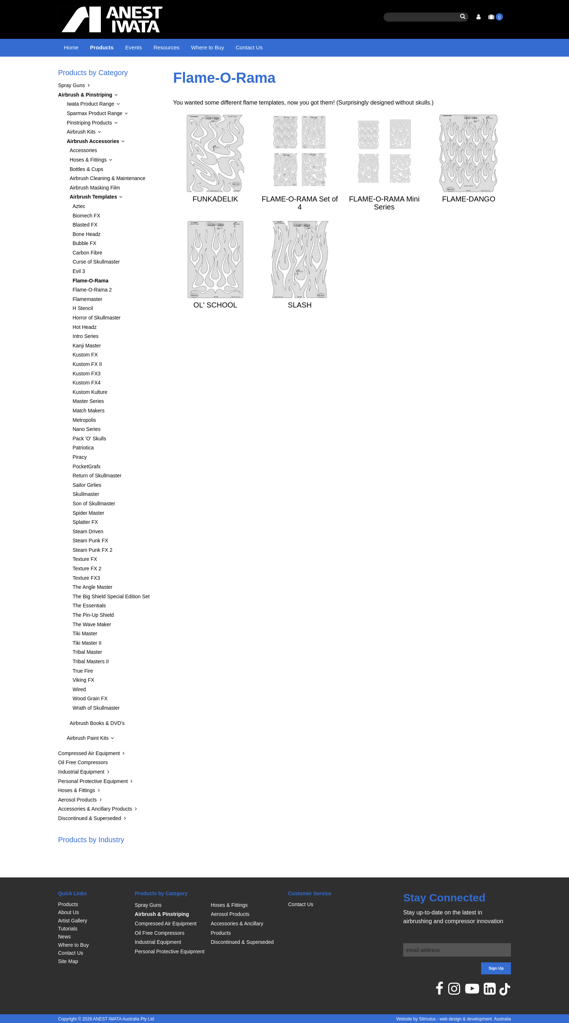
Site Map (68, 961)
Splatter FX (85, 540)
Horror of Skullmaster (96, 336)
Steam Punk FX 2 (92, 568)
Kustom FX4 (87, 401)
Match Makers (89, 429)
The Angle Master (92, 605)
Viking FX (83, 698)
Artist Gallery (72, 921)
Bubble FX (84, 262)
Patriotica (83, 466)
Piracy (80, 475)
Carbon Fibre (87, 271)
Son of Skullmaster (94, 522)
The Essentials (89, 624)
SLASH (300, 323)
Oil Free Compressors (83, 781)
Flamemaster (87, 317)
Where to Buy (207, 47)
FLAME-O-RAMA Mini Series (384, 221)
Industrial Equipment (81, 790)
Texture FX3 (86, 596)
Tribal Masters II (91, 680)
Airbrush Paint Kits (88, 756)
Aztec (79, 224)
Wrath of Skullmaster (96, 726)
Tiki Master (85, 652)
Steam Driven (88, 550)
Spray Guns (71, 104)
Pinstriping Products (89, 141)
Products (102, 47)
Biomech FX (86, 234)
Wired (79, 707)
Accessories (83, 169)
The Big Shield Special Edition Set (111, 615)
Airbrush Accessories (182, 70)
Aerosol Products (77, 818)
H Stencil (83, 327)
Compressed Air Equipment (89, 771)
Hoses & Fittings (88, 178)
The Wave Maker (92, 642)
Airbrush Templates (233, 70)
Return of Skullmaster (97, 494)
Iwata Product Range (90, 122)
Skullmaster (86, 512)
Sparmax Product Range (94, 131)
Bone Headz (87, 252)
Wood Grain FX (90, 717)
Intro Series (86, 355)
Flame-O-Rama (278, 70)
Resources (166, 47)
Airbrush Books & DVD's (97, 741)
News (64, 937)
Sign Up (496, 968)
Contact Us (249, 47)
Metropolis (84, 438)
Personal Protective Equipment (93, 799)
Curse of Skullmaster (96, 280)
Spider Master (88, 531)
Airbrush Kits (81, 150)
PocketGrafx (87, 485)
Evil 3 (79, 290)
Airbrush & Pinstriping (127, 70)
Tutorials (67, 929)
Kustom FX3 (87, 392)
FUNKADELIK (215, 217)
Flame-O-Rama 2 (92, 308)
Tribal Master (87, 670)
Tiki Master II (87, 661)
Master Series (88, 420)
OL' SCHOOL (215, 323)
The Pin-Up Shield (93, 633)
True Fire (83, 689)
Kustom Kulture (90, 410)
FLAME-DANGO (468, 217)
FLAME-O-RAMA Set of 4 (300, 221)
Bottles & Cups (86, 187)
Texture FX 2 (87, 587)
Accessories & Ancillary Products (95, 827)
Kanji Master (87, 364)
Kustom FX (85, 373)
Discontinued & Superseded (89, 836)
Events (133, 47)
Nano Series (87, 448)
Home (71, 47)
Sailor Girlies (87, 503)
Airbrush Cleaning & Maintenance (108, 197)
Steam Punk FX (90, 559)
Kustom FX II (87, 383)
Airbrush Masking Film (95, 206)
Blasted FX (85, 243)
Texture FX (85, 577)
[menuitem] (92, 904)
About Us (68, 912)
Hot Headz (85, 345)
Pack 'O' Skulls (89, 457)
